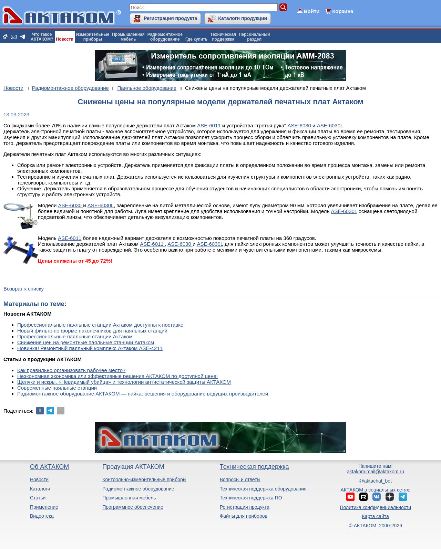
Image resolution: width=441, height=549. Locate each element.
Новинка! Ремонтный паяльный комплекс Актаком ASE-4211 (90, 348)
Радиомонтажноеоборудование (165, 37)
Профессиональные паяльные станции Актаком (75, 336)
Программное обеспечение (132, 507)
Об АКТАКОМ (49, 466)
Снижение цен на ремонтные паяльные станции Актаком (85, 342)
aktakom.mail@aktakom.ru (375, 471)
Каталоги (40, 489)
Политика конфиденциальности (375, 507)
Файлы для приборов (243, 516)
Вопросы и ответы (240, 479)
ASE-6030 (300, 125)
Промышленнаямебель (128, 37)
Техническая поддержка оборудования (263, 489)
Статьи (37, 497)
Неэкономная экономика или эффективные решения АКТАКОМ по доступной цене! (117, 376)
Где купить (196, 39)
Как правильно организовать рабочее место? (71, 370)
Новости (64, 39)
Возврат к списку (23, 289)
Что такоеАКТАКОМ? (42, 37)
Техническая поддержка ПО (251, 497)
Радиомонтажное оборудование (138, 489)
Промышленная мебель (129, 497)
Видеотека (42, 516)
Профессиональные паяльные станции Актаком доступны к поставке (100, 325)
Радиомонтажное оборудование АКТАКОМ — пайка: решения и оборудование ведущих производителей (142, 394)
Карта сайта (375, 516)
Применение (44, 507)
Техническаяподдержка (223, 37)
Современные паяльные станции (57, 388)
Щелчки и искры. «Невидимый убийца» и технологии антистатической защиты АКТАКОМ (124, 382)
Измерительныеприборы (92, 37)
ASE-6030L (330, 125)
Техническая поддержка (254, 466)
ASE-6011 (209, 125)
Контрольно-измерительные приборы (144, 479)
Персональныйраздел (254, 37)
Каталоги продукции (242, 18)
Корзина (342, 11)
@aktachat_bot (375, 481)
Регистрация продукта (170, 18)
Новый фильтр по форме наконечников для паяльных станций (92, 331)
